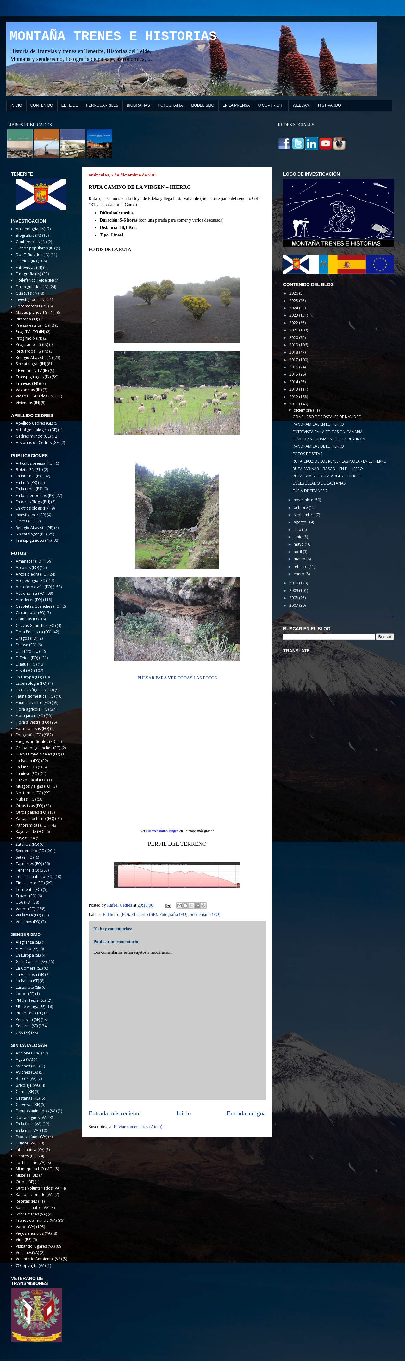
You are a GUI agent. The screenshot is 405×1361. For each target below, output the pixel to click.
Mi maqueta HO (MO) (34, 1169)
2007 (294, 605)
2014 (294, 382)
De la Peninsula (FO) (33, 632)
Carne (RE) (25, 1091)
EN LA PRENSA (236, 105)
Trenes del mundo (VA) (36, 1220)
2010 (294, 583)
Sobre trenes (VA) (31, 1214)
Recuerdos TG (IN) (32, 351)
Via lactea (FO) (28, 915)
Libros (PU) (25, 521)
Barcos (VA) (26, 1078)
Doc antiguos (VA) (31, 1117)
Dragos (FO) (26, 638)
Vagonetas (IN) (29, 389)
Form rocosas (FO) (32, 728)
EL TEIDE (69, 105)
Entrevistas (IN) (29, 267)
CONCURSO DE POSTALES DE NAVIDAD (327, 417)
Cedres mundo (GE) (33, 436)
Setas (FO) (25, 857)
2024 (294, 308)
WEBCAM (301, 105)
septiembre (304, 514)
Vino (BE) (23, 1239)
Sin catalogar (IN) (31, 364)
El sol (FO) (24, 670)
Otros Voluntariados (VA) (38, 1188)
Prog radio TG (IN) (32, 344)
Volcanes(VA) (27, 1252)
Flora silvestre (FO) (32, 722)
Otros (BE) (25, 1182)
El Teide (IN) (26, 261)
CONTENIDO (41, 105)
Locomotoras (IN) (31, 306)
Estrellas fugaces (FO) (35, 690)
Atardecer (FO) (29, 599)
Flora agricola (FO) (32, 709)
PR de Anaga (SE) (30, 1006)
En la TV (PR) (26, 482)
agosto (300, 522)
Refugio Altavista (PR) (34, 527)
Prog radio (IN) (29, 338)
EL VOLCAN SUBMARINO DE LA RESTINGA (329, 439)
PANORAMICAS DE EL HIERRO (318, 446)
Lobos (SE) (25, 993)
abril (298, 551)
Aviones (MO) (28, 1066)
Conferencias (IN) (31, 241)
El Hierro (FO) (116, 914)
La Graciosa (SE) (30, 974)
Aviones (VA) (27, 1072)
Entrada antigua (246, 1113)
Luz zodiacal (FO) (31, 780)
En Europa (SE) (28, 955)
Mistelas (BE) (27, 1175)
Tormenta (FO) (29, 889)
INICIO (16, 105)
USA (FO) (23, 902)
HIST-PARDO (329, 105)
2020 (294, 337)
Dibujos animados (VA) (36, 1110)
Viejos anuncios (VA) (34, 1233)
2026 (294, 293)
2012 (294, 396)
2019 (294, 345)
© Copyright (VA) (31, 1265)
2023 (294, 315)
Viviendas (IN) (28, 402)
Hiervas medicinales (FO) (38, 754)
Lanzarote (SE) (28, 987)
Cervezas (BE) (28, 1104)
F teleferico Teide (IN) (35, 280)
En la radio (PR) (29, 489)
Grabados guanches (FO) (38, 747)
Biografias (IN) (28, 235)
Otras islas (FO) (29, 806)
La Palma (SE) (27, 980)
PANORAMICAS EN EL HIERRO (318, 424)
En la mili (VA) (27, 1130)
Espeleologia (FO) (31, 683)
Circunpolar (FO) (30, 612)
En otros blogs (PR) (32, 508)
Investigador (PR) (31, 514)
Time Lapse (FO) (30, 883)
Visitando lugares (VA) (35, 1246)
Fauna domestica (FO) (35, 696)
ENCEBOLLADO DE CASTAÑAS (319, 483)
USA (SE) (23, 1032)
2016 (294, 367)
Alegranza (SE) (28, 942)
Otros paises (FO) (31, 812)
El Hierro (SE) (144, 914)
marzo (300, 559)
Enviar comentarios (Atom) (138, 1127)
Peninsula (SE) (28, 1019)
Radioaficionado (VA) (34, 1194)
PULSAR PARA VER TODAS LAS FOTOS (177, 678)
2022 (294, 322)
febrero (301, 566)
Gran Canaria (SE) (31, 961)
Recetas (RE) (26, 1201)
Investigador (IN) (30, 299)
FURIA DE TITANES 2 (310, 490)
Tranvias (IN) (27, 383)
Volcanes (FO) (28, 921)
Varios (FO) (25, 908)
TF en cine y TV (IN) (32, 370)
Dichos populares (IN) (35, 248)
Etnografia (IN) (28, 274)
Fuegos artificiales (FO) (36, 741)
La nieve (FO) (27, 773)
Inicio (184, 1113)
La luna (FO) (26, 767)
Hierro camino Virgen (162, 831)
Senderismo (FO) (205, 914)
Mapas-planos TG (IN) (35, 312)
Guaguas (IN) (27, 293)
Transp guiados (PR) (34, 540)
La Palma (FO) (28, 760)
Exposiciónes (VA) (31, 1136)
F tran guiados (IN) (32, 287)
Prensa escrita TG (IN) (35, 325)
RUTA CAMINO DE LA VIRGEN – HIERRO (327, 476)
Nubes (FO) (26, 799)
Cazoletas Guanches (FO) (38, 606)
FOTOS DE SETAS (307, 454)
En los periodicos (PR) (35, 495)
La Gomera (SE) (29, 968)
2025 (294, 300)
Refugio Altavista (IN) (34, 357)
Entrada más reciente (114, 1113)
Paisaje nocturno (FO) (35, 818)
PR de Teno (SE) (29, 1013)
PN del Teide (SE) (31, 1000)
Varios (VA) (25, 1226)
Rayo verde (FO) (30, 831)
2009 (294, 590)
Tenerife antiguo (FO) (34, 876)
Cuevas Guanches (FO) (36, 625)
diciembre (303, 410)
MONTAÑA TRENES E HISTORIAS (113, 36)
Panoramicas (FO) (31, 825)
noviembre (304, 500)
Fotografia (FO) (173, 914)
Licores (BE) (26, 1156)
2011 (294, 404)
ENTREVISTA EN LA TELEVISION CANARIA (328, 431)
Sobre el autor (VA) (32, 1207)
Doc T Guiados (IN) (32, 254)
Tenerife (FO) (27, 870)
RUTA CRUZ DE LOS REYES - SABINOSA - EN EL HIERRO (340, 461)
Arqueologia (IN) (30, 228)
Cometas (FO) (28, 619)
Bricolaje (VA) (28, 1085)
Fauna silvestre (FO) (33, 702)
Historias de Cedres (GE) (37, 442)
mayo (299, 544)
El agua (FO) (26, 664)
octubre (301, 507)
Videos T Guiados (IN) (35, 396)
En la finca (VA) (28, 1123)
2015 (294, 374)
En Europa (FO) (29, 677)
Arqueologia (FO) (31, 580)
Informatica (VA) (30, 1149)
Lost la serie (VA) (30, 1162)
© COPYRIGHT (271, 105)
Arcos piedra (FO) (31, 574)
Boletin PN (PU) (29, 469)
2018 (294, 352)
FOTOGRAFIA (170, 105)
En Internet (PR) (29, 476)
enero (299, 573)
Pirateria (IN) (27, 319)
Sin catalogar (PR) (31, 534)
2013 (294, 389)
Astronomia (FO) (30, 593)
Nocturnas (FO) (29, 793)
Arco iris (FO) (27, 567)
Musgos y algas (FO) (33, 786)
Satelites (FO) (27, 844)
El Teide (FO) (27, 657)
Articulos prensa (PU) (34, 463)
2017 (294, 359)
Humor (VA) (26, 1143)
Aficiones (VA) (28, 1053)
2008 (294, 597)
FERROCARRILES (102, 105)
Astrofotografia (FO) (34, 586)
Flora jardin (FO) (30, 715)
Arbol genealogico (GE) (36, 430)
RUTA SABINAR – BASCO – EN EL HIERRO (328, 468)
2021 (294, 330)
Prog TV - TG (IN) (30, 331)
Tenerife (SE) (27, 1026)
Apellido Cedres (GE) (34, 423)
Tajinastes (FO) (29, 863)
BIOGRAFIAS (138, 105)
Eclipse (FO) (26, 645)
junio (298, 537)
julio (298, 529)
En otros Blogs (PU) (33, 501)
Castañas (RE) (28, 1098)
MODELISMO (202, 105)
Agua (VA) (24, 1059)
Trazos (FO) (26, 895)
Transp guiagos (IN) (33, 376)
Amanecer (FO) (29, 561)
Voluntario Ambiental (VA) (39, 1259)
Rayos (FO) (25, 838)
